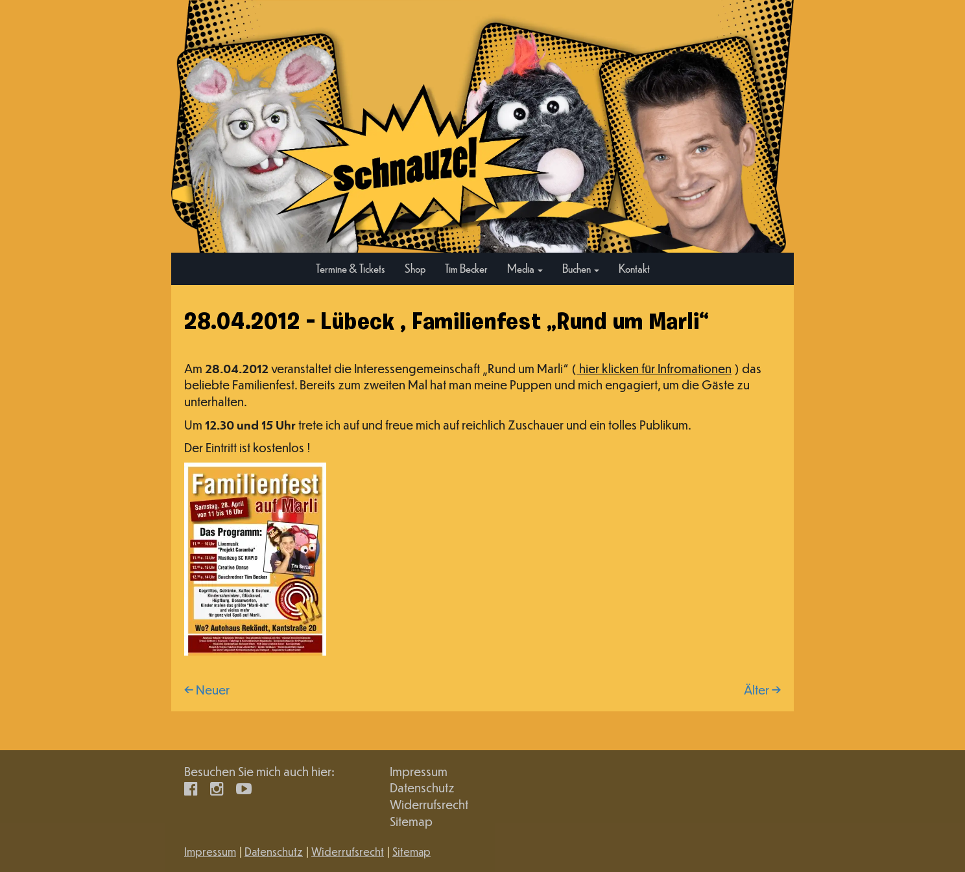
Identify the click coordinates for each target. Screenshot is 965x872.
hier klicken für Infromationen (654, 368)
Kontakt (634, 267)
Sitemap (411, 821)
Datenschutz (422, 787)
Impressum (418, 771)
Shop (415, 267)
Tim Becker (466, 267)
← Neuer (207, 689)
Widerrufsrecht (429, 804)
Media (525, 267)
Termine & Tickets (350, 267)
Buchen (580, 267)
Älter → (762, 689)
